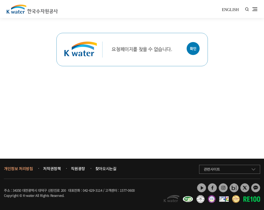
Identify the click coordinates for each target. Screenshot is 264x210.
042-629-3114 (92, 190)
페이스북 (212, 187)
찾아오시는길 (105, 168)
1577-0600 (127, 190)
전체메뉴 (255, 9)
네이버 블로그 (234, 187)
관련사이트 (212, 169)
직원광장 (78, 168)
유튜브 (201, 187)
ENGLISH (230, 9)
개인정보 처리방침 (18, 168)
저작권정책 (52, 168)
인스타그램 (223, 187)
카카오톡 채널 (255, 187)
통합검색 (247, 9)
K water (32, 9)
